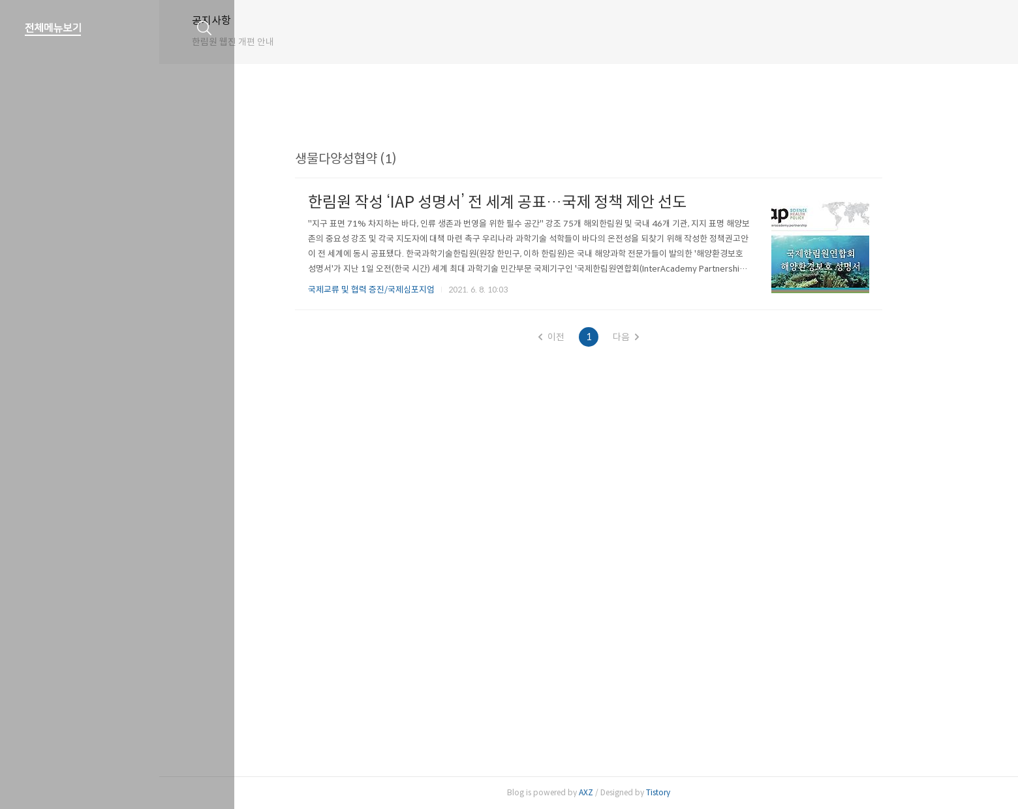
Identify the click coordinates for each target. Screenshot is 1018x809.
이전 (589, 337)
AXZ (623, 792)
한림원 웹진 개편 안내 (308, 42)
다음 (663, 337)
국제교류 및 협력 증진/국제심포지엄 (408, 289)
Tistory (695, 792)
